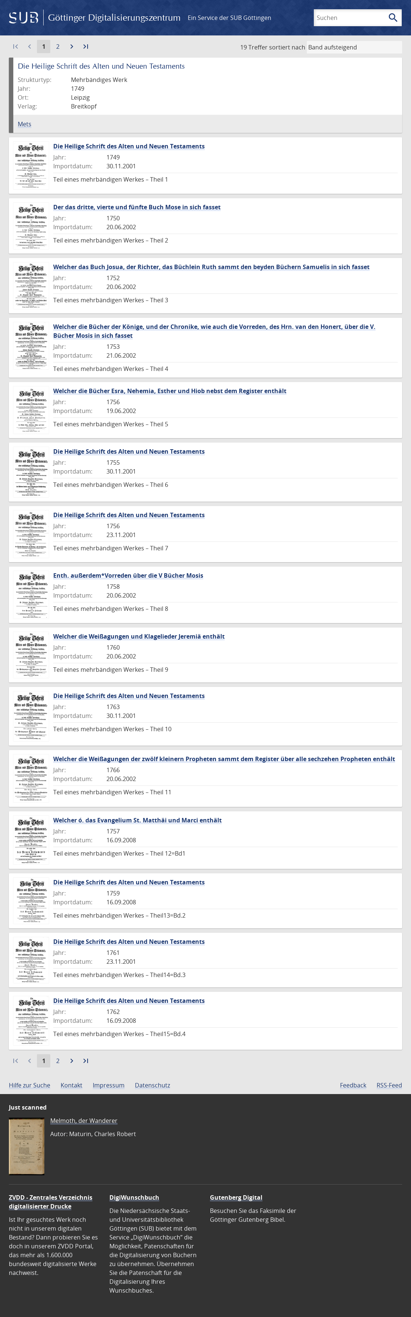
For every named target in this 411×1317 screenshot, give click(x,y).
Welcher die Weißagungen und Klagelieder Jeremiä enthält (139, 636)
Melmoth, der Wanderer (84, 1121)
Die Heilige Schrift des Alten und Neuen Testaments (129, 146)
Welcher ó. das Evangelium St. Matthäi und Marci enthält (137, 820)
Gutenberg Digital (236, 1197)
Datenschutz (152, 1085)
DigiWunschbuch (134, 1197)
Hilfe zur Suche (29, 1085)
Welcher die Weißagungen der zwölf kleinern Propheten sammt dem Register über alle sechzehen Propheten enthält (224, 759)
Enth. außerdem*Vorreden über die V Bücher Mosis (128, 575)
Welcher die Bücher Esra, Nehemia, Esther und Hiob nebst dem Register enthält (169, 391)
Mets (24, 124)
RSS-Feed (389, 1085)
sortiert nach (287, 47)
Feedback (353, 1085)
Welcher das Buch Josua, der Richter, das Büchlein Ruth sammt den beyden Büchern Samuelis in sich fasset (211, 267)
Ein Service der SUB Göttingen (229, 18)
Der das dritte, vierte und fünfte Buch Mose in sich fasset (137, 207)
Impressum (109, 1085)
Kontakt (71, 1085)
